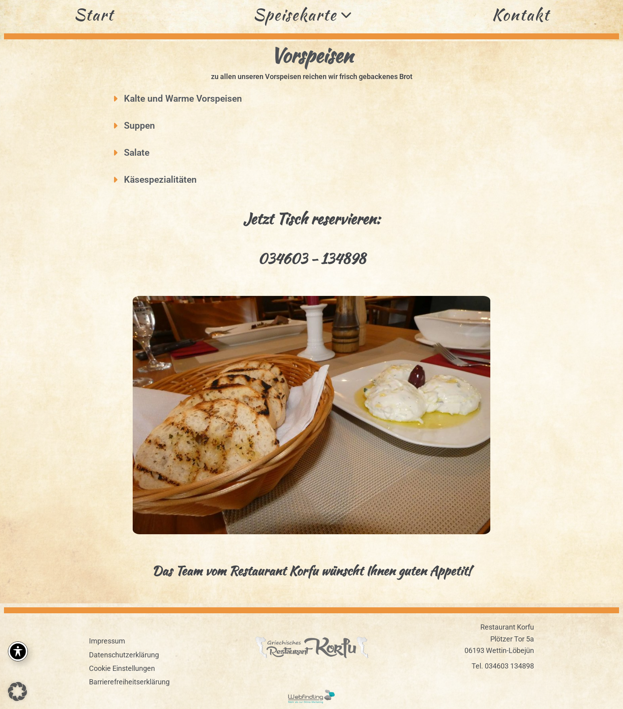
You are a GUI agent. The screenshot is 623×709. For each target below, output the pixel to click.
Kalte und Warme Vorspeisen (183, 98)
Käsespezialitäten (160, 179)
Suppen (139, 125)
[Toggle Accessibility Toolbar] (17, 651)
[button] (320, 98)
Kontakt (520, 14)
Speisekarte (302, 14)
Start (94, 14)
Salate (136, 152)
